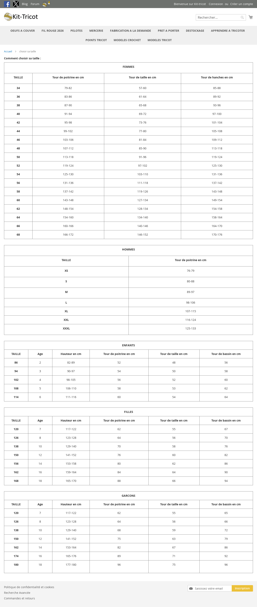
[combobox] (221, 17)
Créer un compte (241, 4)
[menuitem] (22, 30)
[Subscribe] (242, 588)
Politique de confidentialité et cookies (29, 587)
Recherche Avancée (17, 593)
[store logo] (21, 17)
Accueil (8, 51)
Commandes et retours (19, 598)
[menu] (128, 35)
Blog (25, 4)
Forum (35, 4)
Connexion (216, 4)
